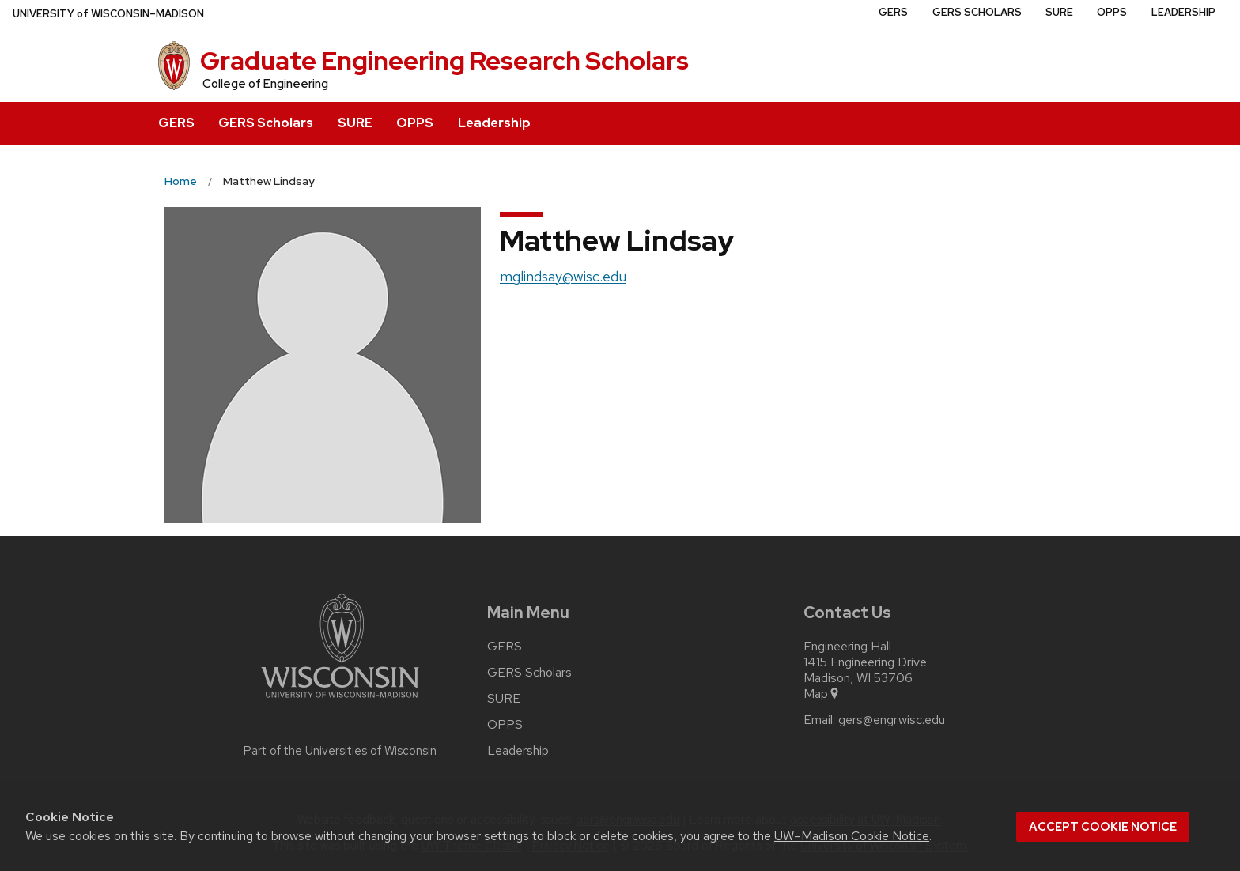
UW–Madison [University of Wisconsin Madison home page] (108, 14)
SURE (355, 123)
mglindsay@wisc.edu (563, 276)
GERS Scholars (265, 123)
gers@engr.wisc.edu (891, 720)
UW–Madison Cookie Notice (851, 836)
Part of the (340, 751)
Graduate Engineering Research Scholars (444, 60)
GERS (176, 123)
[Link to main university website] (340, 700)
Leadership (494, 123)
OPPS (414, 123)
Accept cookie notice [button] (1103, 827)
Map (822, 694)
